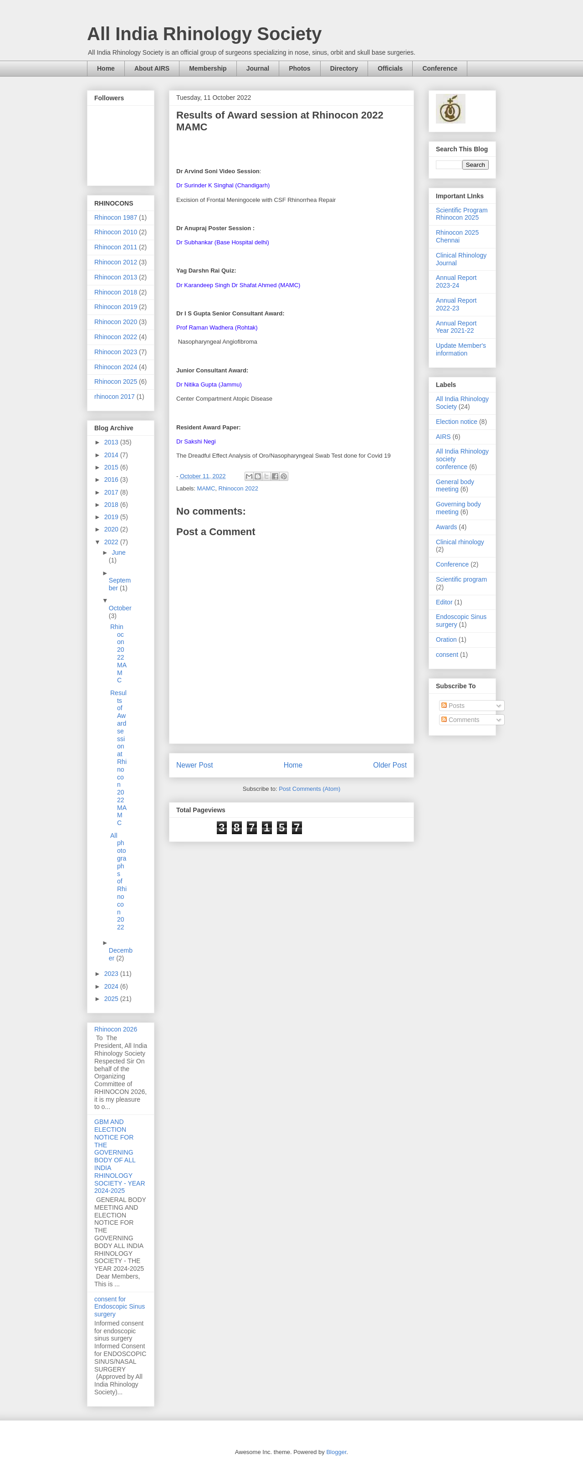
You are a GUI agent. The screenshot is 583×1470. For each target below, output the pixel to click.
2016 (112, 479)
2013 (112, 442)
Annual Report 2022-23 (456, 304)
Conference (439, 68)
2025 (112, 998)
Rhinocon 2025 (115, 381)
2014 (112, 455)
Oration (446, 639)
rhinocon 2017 (114, 396)
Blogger (336, 1452)
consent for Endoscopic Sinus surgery (119, 1306)
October (120, 608)
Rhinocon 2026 (115, 1029)
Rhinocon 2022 (238, 488)
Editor (444, 602)
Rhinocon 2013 (115, 277)
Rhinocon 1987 (115, 217)
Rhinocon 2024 (115, 367)
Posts (453, 705)
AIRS (443, 436)
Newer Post (194, 765)
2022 (112, 542)
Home (106, 68)
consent (447, 654)
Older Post (390, 765)
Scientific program (461, 579)
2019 (112, 517)
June (118, 552)
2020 (112, 529)
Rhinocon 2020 (115, 321)
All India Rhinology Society (204, 34)
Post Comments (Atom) (309, 788)
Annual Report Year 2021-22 (456, 327)
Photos (299, 68)
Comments (460, 719)
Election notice (456, 421)
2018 (112, 504)
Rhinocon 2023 (115, 352)
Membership (207, 68)
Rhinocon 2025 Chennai (457, 236)
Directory (344, 68)
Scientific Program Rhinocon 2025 (462, 214)
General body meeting (455, 485)
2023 (112, 973)
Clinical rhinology (460, 542)
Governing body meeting (458, 508)
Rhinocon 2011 (115, 247)
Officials (390, 68)
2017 (112, 492)
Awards (446, 527)
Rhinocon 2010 (115, 232)
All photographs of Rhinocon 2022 (118, 881)
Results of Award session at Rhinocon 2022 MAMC (118, 758)
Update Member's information (461, 349)
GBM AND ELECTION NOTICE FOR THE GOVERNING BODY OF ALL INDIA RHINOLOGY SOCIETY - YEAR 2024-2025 (119, 1156)
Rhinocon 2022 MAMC (118, 653)
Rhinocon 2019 (115, 306)
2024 (112, 986)
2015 (112, 467)
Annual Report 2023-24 (456, 281)
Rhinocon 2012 (115, 262)
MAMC (206, 488)
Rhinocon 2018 (115, 292)
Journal (258, 68)
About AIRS (151, 68)
